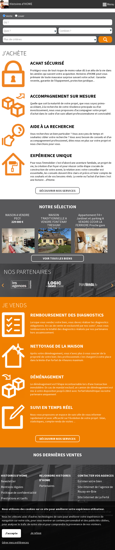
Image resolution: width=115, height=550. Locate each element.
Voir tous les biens (57, 258)
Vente (7, 16)
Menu (108, 4)
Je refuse (35, 533)
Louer (19, 16)
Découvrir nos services (57, 190)
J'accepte (11, 533)
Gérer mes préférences (15, 542)
